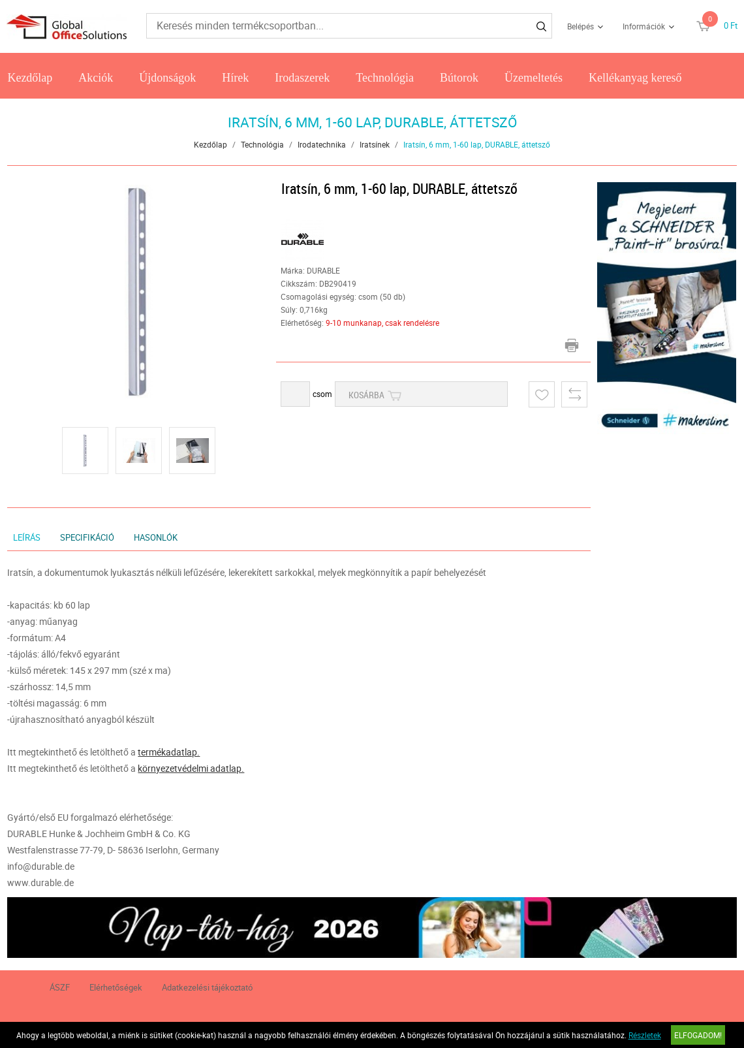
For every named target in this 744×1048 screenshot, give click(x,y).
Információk (644, 26)
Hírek (235, 77)
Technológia (385, 77)
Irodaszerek (302, 77)
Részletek (644, 1035)
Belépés (580, 26)
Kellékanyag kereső (635, 77)
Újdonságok (167, 77)
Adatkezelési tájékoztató (207, 987)
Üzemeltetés (533, 77)
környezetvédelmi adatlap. (191, 768)
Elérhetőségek (115, 987)
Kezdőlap (29, 77)
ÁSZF (60, 987)
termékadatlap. (169, 752)
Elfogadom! (698, 1035)
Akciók (95, 77)
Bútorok (459, 77)
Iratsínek (375, 144)
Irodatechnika (322, 144)
